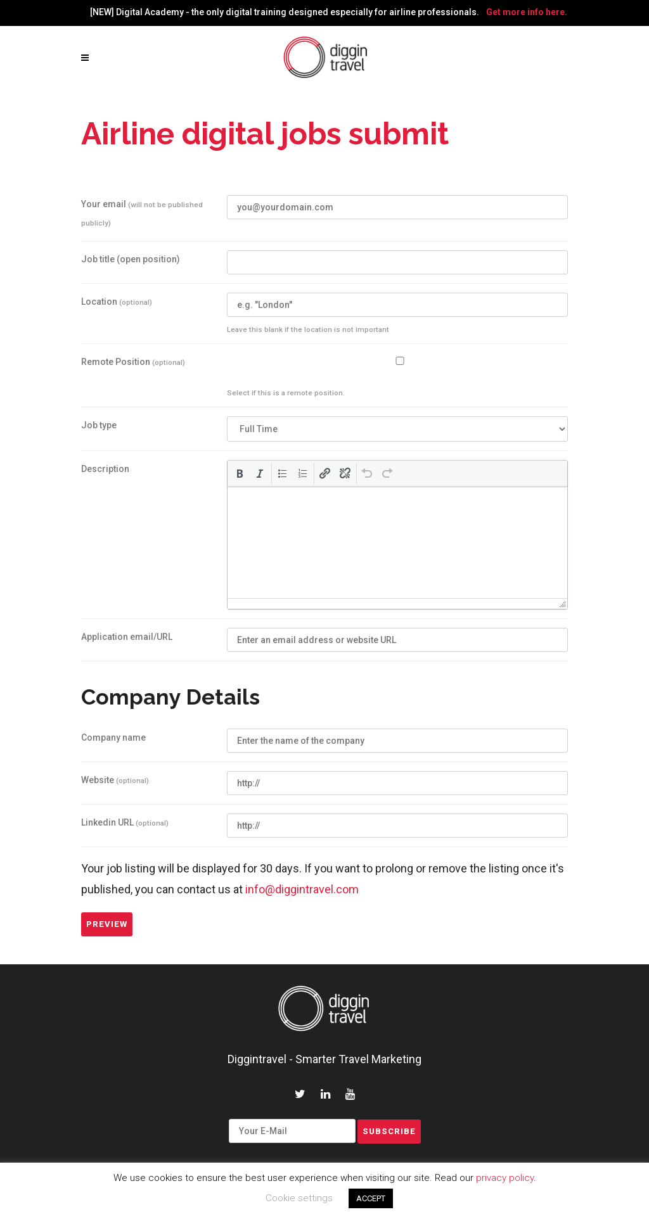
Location (116, 302)
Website (115, 780)
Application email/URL (126, 637)
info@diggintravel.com (302, 889)
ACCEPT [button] (370, 1198)
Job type (99, 425)
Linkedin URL (125, 822)
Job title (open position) (130, 259)
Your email (142, 213)
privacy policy (505, 1178)
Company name (113, 737)
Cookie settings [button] (299, 1198)
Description (105, 469)
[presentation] (239, 473)
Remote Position (133, 362)
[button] (239, 473)
